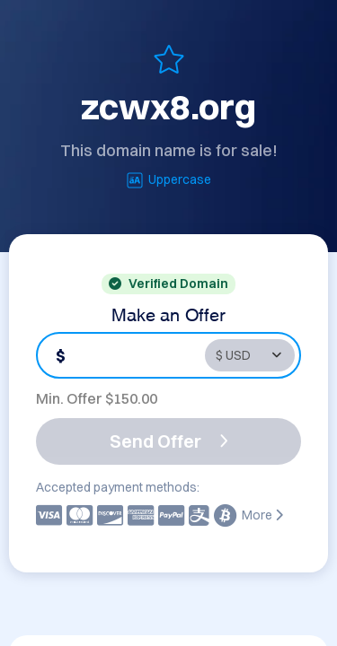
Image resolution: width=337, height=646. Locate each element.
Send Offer (169, 441)
